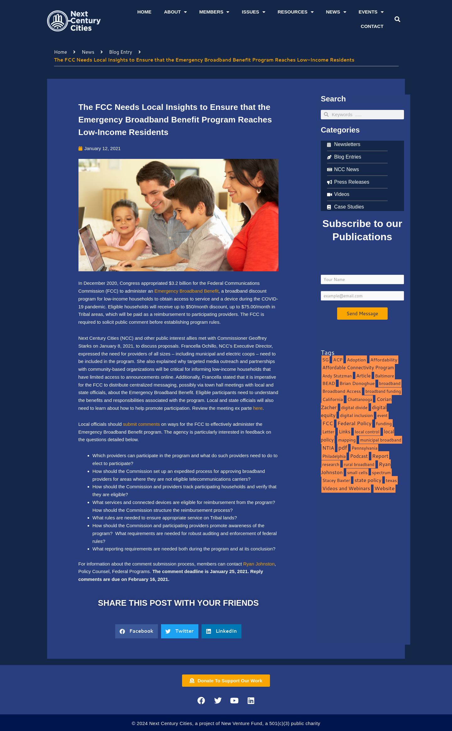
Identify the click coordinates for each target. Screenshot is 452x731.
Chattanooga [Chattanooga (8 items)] (359, 399)
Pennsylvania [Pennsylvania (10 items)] (364, 448)
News (336, 12)
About (175, 12)
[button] (397, 19)
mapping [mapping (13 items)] (347, 439)
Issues (253, 12)
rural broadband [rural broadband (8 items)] (359, 464)
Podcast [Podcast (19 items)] (359, 455)
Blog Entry (120, 52)
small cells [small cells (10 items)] (357, 472)
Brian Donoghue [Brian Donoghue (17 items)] (357, 383)
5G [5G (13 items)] (325, 359)
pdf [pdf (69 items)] (342, 447)
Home (144, 11)
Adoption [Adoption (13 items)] (356, 359)
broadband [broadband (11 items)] (390, 383)
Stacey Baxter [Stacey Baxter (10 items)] (336, 480)
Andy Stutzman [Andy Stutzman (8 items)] (337, 376)
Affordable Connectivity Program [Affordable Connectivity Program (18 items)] (358, 367)
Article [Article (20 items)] (363, 375)
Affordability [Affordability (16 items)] (383, 359)
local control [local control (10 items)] (367, 432)
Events (371, 12)
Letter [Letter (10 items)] (328, 432)
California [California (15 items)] (332, 399)
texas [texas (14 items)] (391, 480)
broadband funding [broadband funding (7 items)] (383, 391)
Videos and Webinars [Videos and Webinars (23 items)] (346, 488)
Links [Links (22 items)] (344, 431)
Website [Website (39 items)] (384, 488)
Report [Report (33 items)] (380, 455)
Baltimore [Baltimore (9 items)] (384, 376)
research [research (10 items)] (330, 464)
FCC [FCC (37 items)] (327, 423)
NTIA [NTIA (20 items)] (328, 447)
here (258, 408)
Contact (372, 26)
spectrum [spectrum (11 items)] (381, 472)
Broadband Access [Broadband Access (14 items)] (341, 391)
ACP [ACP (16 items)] (337, 359)
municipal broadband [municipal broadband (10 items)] (380, 440)
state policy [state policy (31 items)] (367, 480)
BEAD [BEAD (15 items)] (328, 383)
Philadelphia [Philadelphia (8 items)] (334, 456)
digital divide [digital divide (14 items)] (354, 407)
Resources (296, 12)
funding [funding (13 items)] (384, 423)
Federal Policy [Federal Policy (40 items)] (354, 423)
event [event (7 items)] (382, 415)
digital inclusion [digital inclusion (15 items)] (356, 415)
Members (214, 12)
